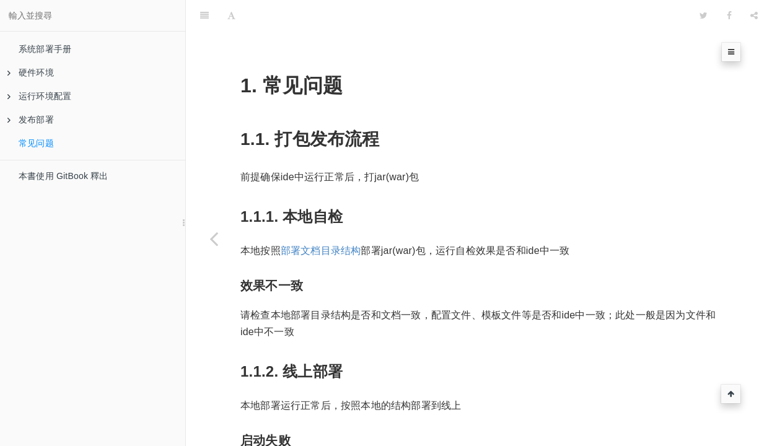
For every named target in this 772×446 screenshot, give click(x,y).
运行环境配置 (39, 96)
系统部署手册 (45, 49)
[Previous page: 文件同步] (214, 238)
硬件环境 (30, 72)
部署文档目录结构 (321, 219)
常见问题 (36, 143)
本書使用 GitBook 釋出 (63, 176)
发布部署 (30, 120)
